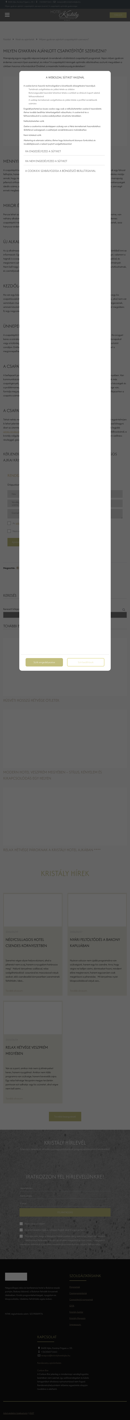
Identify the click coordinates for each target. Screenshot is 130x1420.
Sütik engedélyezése (44, 662)
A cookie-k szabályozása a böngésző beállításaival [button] (60, 171)
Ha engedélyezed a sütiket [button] (43, 151)
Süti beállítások (86, 662)
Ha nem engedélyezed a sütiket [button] (46, 161)
